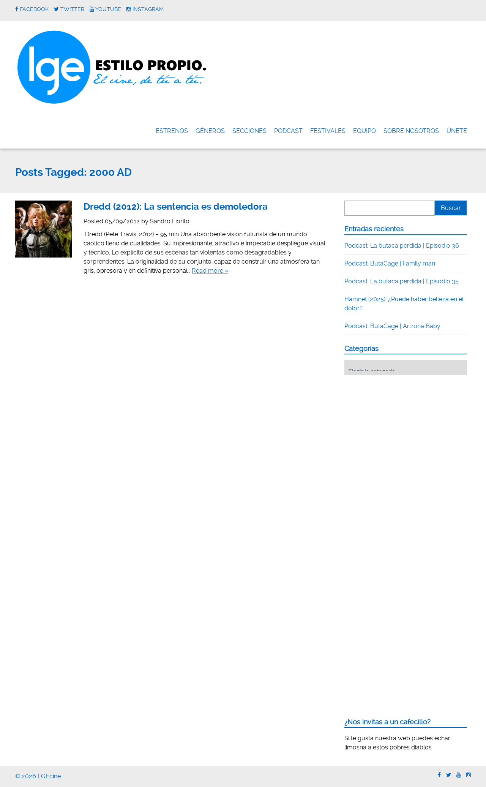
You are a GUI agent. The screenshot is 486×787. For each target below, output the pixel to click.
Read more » (210, 270)
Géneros (210, 130)
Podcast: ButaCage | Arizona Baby (392, 326)
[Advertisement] (401, 427)
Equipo (364, 130)
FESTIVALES (328, 130)
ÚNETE (457, 130)
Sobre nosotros (411, 130)
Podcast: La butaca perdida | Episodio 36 (401, 245)
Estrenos (172, 130)
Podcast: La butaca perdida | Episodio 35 (401, 281)
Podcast (288, 130)
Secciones (249, 130)
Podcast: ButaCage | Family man (389, 263)
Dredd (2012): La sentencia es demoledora (176, 206)
